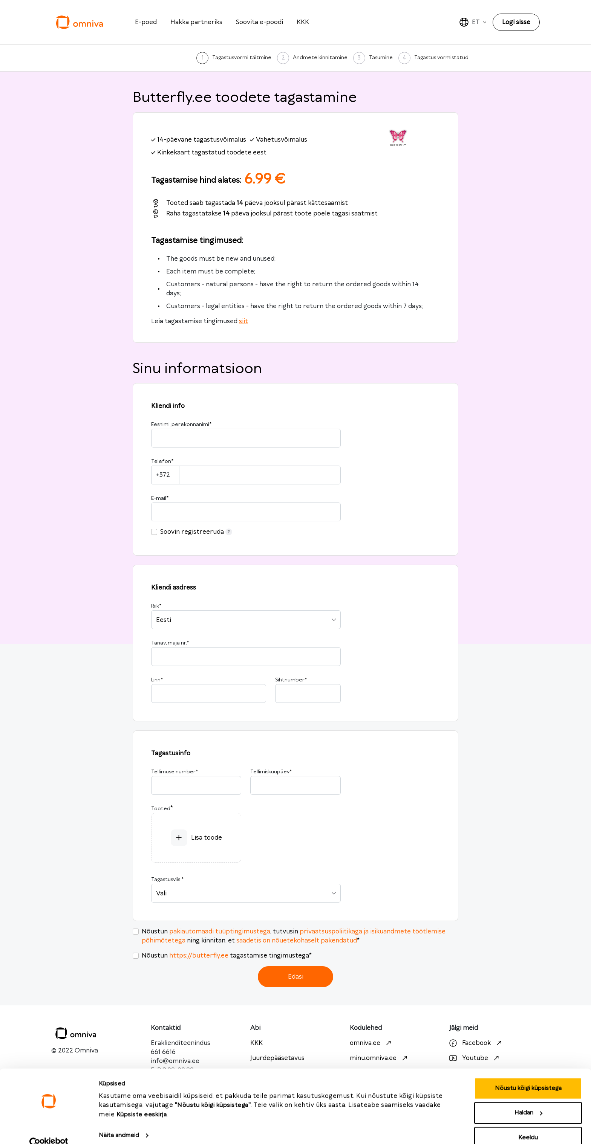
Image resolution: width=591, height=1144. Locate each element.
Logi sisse (516, 22)
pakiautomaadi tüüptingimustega (219, 931)
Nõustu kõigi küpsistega (528, 1074)
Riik (156, 606)
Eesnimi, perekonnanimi (181, 424)
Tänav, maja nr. (170, 643)
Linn (157, 680)
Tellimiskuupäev (271, 771)
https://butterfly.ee (198, 956)
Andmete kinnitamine (320, 57)
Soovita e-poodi (259, 22)
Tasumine (381, 57)
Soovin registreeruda (196, 532)
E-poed (146, 22)
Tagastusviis (167, 879)
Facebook (476, 1043)
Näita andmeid (119, 1122)
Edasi (295, 977)
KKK (303, 22)
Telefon (162, 461)
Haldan (528, 1099)
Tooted (160, 808)
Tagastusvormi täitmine (241, 57)
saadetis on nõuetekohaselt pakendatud (296, 940)
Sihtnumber (291, 680)
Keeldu (528, 1124)
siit (243, 321)
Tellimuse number (174, 771)
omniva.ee (371, 1043)
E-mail (159, 498)
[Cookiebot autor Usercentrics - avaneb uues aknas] (49, 1129)
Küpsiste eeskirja (141, 1101)
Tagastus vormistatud (441, 57)
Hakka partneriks (196, 22)
